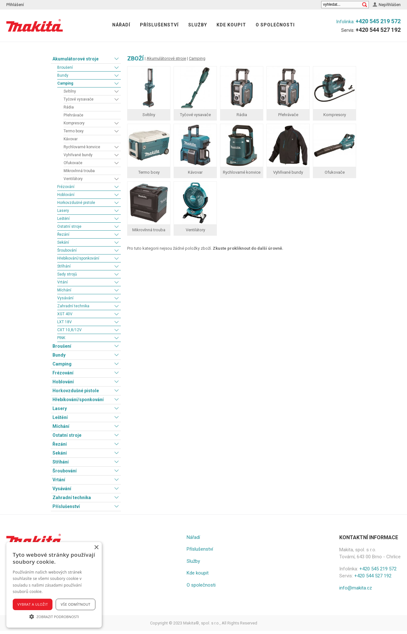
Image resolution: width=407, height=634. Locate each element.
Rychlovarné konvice (82, 147)
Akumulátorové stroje (75, 58)
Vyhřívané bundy (78, 155)
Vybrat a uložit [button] (32, 604)
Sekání (63, 242)
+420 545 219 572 (378, 21)
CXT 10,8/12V (69, 330)
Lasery (63, 210)
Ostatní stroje (69, 226)
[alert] (54, 585)
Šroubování (67, 250)
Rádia (69, 107)
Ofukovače (73, 163)
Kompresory (74, 123)
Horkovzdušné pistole (76, 202)
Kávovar (71, 139)
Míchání (64, 290)
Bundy (62, 75)
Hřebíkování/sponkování (78, 258)
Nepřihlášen (390, 4)
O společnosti (275, 24)
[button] (54, 616)
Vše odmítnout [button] (75, 604)
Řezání (63, 234)
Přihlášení (15, 4)
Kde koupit (231, 24)
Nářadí (121, 24)
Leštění (63, 218)
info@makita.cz (355, 588)
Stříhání (64, 266)
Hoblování (65, 194)
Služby (197, 24)
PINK (61, 338)
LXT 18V (64, 322)
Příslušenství (159, 24)
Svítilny (70, 91)
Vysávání (65, 298)
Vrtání (62, 282)
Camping (65, 83)
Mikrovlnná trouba (79, 171)
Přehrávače (73, 115)
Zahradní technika (73, 306)
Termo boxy (74, 131)
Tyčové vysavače (78, 99)
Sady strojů (67, 274)
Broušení (65, 67)
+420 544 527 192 (378, 29)
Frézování (65, 187)
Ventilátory (73, 179)
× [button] (96, 547)
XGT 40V (64, 314)
